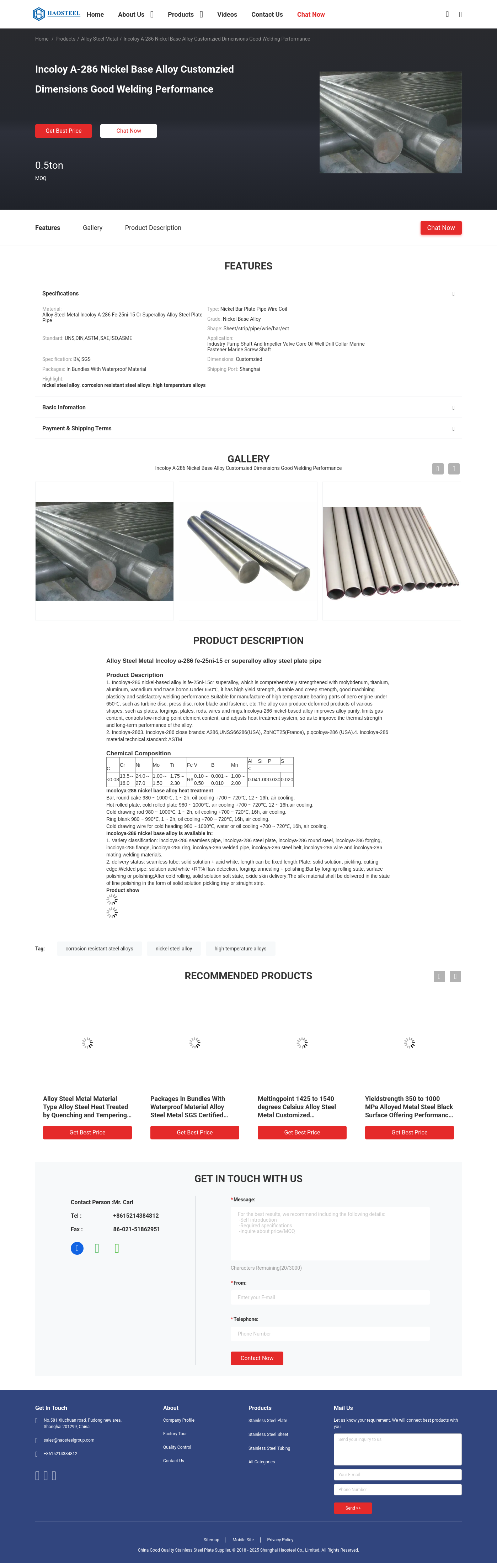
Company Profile (178, 1420)
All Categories (261, 1461)
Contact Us (173, 1460)
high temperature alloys (241, 948)
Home (42, 39)
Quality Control (177, 1447)
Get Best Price (64, 130)
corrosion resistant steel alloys (99, 948)
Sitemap (211, 1539)
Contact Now (257, 1358)
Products (65, 39)
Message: (244, 1199)
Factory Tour (175, 1433)
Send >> (353, 1508)
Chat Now (129, 130)
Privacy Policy (280, 1539)
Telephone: (246, 1319)
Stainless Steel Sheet (268, 1434)
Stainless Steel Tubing (269, 1448)
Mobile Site (243, 1539)
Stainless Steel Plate (267, 1420)
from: (240, 1283)
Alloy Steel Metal (99, 39)
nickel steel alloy (174, 948)
